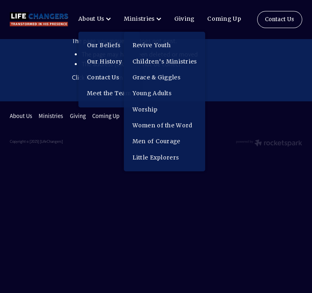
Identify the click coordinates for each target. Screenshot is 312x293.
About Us (94, 18)
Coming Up (224, 18)
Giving (184, 18)
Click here (85, 77)
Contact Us (279, 19)
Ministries (142, 18)
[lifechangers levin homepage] (39, 19)
